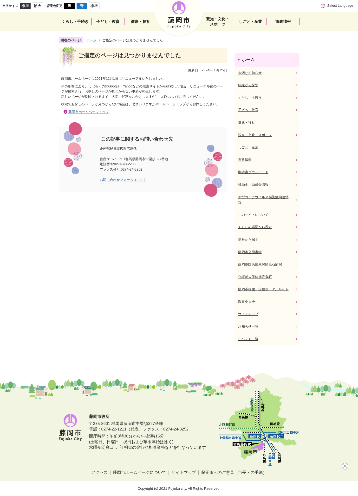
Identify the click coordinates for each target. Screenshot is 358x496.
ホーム (91, 40)
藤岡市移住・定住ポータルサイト (263, 289)
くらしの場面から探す (255, 227)
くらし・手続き (250, 97)
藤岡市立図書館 (250, 252)
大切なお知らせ (250, 73)
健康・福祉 (246, 122)
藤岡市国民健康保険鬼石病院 (260, 264)
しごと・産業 (248, 147)
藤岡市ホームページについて (139, 472)
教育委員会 (246, 302)
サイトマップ (248, 314)
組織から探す (248, 85)
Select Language (340, 5)
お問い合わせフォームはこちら (123, 180)
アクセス (99, 472)
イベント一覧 (248, 339)
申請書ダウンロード (253, 172)
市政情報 (245, 160)
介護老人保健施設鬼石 (255, 277)
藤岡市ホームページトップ (88, 112)
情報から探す (248, 239)
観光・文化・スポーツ (255, 135)
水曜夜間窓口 (101, 447)
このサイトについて (253, 215)
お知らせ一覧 (248, 326)
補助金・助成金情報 (253, 184)
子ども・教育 (248, 110)
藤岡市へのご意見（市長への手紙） (234, 472)
